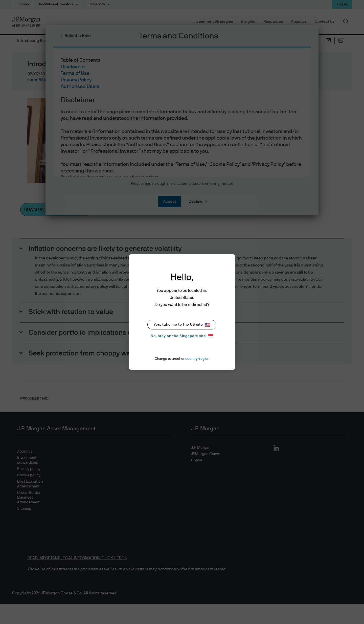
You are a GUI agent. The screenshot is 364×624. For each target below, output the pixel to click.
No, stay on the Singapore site (182, 336)
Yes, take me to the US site (182, 325)
